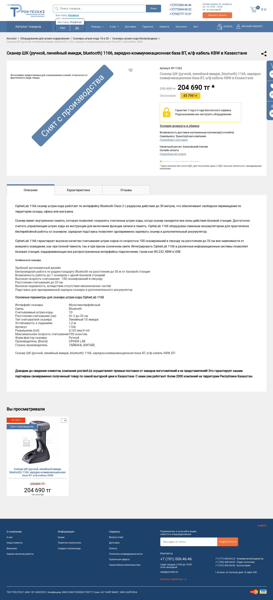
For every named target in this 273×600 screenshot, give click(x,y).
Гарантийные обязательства (124, 565)
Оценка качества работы (20, 554)
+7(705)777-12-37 (180, 14)
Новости (164, 26)
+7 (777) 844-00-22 (225, 558)
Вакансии (12, 548)
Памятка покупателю (69, 542)
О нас (114, 26)
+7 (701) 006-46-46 (176, 559)
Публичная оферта (119, 559)
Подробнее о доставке (174, 139)
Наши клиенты (15, 542)
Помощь (97, 26)
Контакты (181, 26)
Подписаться (227, 542)
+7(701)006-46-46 (180, 5)
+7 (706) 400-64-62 (225, 562)
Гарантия (147, 26)
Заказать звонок (217, 15)
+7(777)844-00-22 (180, 9)
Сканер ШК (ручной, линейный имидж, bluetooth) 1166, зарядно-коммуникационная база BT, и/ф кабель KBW (37, 472)
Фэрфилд (73, 15)
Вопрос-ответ (116, 537)
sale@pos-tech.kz (169, 572)
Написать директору (173, 579)
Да (77, 28)
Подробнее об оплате (173, 154)
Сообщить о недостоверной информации (181, 161)
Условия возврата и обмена (179, 126)
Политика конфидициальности (126, 554)
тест (195, 26)
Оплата (113, 548)
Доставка (130, 26)
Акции (61, 537)
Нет (62, 28)
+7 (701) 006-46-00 (225, 565)
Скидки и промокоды (69, 548)
